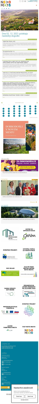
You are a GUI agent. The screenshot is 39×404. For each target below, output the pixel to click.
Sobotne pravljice (9, 41)
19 (35, 111)
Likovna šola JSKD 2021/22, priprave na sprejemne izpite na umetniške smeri (16, 62)
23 (19, 113)
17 (24, 111)
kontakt (23, 1)
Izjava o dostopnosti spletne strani (9, 389)
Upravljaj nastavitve (24, 399)
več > (4, 47)
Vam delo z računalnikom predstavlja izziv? (18, 73)
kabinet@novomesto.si (7, 372)
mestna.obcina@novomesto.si (8, 360)
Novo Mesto (8, 3)
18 (30, 111)
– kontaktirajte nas (32, 1)
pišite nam (5, 387)
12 (35, 108)
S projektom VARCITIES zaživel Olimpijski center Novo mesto (19, 219)
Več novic (32, 202)
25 (30, 113)
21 (8, 113)
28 (8, 115)
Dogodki (3, 30)
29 (14, 115)
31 (24, 115)
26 (35, 113)
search (20, 1)
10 (24, 108)
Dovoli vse (19, 396)
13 (3, 111)
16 (19, 111)
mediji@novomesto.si (7, 382)
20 (3, 113)
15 (14, 111)
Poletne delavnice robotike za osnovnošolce (15, 172)
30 (19, 115)
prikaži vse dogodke (33, 117)
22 (14, 113)
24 (24, 113)
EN (25, 1)
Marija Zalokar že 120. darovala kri (12, 196)
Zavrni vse (30, 396)
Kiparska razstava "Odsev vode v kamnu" (16, 95)
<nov (2, 103)
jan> (37, 103)
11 (30, 108)
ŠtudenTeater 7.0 (8, 51)
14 (8, 111)
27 (3, 115)
